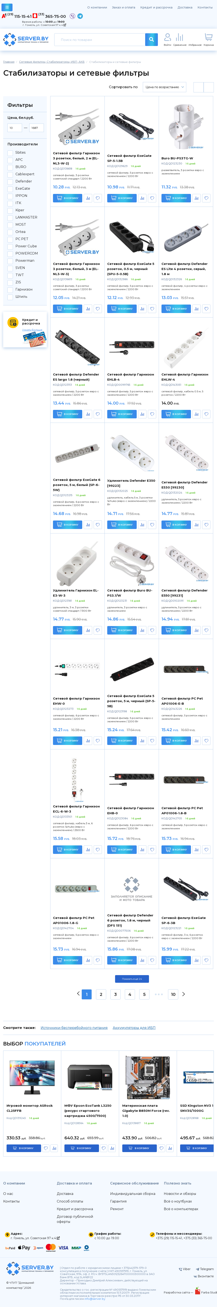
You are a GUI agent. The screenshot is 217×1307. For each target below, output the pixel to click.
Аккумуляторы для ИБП (134, 1028)
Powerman (24, 261)
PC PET (21, 239)
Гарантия (118, 1201)
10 (173, 994)
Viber (185, 1269)
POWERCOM (26, 253)
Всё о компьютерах (181, 1209)
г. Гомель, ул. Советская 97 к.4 (44, 24)
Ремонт (117, 1209)
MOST (20, 225)
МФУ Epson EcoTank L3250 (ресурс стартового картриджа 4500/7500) (87, 1111)
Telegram (205, 1269)
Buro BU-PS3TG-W (177, 158)
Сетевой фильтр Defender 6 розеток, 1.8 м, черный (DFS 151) (130, 920)
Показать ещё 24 (132, 978)
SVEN (20, 268)
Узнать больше (32, 329)
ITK (18, 203)
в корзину (26, 1148)
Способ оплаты (70, 1201)
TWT (19, 275)
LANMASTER (26, 217)
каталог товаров (7, 8)
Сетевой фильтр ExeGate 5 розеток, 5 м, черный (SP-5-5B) (131, 701)
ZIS (18, 282)
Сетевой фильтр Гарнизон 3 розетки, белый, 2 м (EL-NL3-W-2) (76, 158)
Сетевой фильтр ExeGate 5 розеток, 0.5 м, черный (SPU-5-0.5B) (130, 269)
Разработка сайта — (179, 1292)
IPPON (21, 196)
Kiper (19, 210)
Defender (23, 181)
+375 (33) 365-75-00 (198, 1238)
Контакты (205, 7)
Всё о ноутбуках (178, 1201)
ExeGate (22, 189)
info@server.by (95, 1298)
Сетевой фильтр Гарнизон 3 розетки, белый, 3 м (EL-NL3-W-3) (76, 269)
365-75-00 (55, 16)
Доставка (185, 7)
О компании (97, 7)
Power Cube (26, 246)
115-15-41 (23, 16)
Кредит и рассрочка (156, 7)
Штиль (21, 297)
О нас (8, 1194)
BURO (20, 167)
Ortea (20, 232)
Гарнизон (24, 289)
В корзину (67, 197)
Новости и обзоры (180, 1194)
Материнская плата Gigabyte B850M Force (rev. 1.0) (146, 1111)
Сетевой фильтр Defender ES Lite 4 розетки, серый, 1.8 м (184, 269)
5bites (20, 153)
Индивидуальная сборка (132, 1194)
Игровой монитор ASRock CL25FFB (30, 1108)
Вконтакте (204, 1276)
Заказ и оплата (123, 7)
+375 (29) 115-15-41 (169, 1238)
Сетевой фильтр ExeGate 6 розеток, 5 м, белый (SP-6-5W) (76, 485)
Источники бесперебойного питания (74, 1028)
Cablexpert (25, 174)
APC (19, 160)
